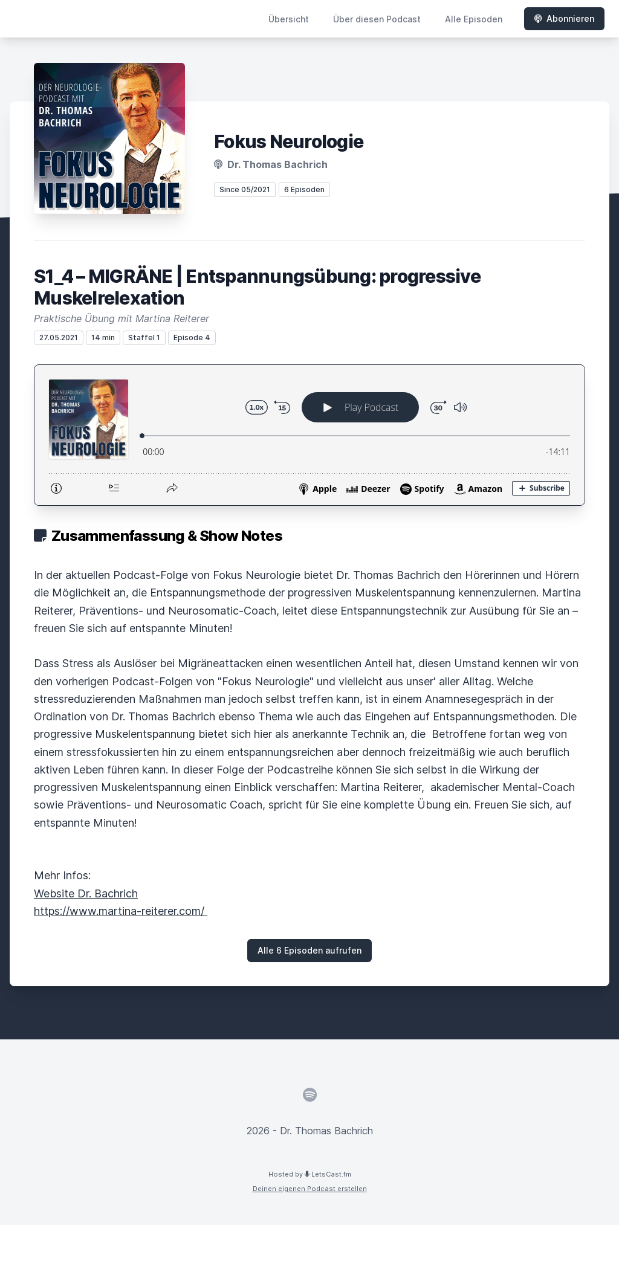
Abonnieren (564, 18)
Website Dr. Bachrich (86, 893)
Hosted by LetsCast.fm (309, 1174)
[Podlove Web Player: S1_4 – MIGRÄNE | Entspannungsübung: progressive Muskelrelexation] (309, 435)
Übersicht (288, 19)
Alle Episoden (473, 19)
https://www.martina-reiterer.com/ (120, 911)
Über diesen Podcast (377, 19)
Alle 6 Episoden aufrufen (309, 950)
